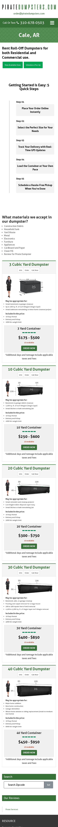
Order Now (29, 348)
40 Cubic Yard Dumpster (29, 669)
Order (27, 270)
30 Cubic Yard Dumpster (29, 567)
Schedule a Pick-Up (33, 65)
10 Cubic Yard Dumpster (29, 369)
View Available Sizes (13, 65)
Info (20, 270)
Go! (48, 785)
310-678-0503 (32, 23)
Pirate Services (11, 809)
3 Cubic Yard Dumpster (29, 264)
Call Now (35, 270)
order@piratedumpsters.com (29, 13)
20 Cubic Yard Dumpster (29, 468)
